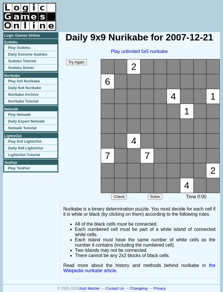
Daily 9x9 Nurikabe (24, 88)
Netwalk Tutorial (22, 128)
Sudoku (11, 42)
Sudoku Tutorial (22, 61)
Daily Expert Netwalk (26, 121)
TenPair (10, 162)
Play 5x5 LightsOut (25, 141)
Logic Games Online (22, 35)
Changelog (139, 288)
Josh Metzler (89, 288)
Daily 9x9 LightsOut (25, 148)
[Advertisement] (152, 11)
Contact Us (115, 288)
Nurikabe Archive (23, 94)
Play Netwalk (19, 114)
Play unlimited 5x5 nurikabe (139, 51)
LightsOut (12, 136)
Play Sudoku (19, 47)
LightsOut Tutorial (24, 155)
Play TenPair (19, 168)
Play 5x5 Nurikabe (24, 81)
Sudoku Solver (21, 68)
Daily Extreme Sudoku (27, 54)
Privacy (160, 288)
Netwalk (11, 109)
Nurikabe (12, 75)
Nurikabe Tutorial (23, 101)
